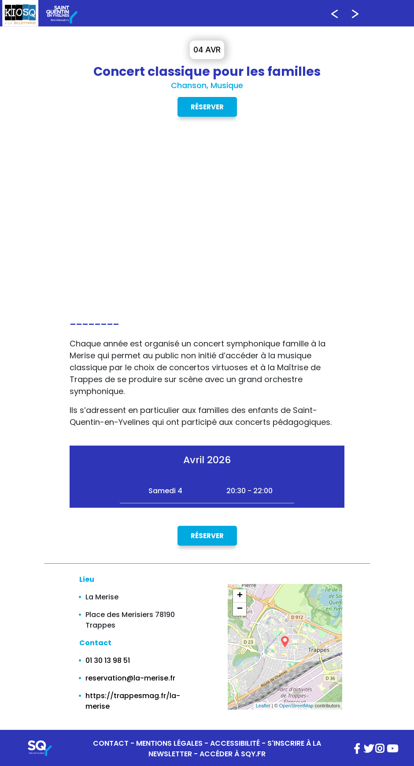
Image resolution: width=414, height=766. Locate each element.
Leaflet (263, 705)
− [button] (240, 609)
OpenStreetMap (296, 705)
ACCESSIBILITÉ (235, 743)
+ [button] (240, 595)
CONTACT (111, 743)
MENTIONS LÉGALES (169, 743)
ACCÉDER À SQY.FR (233, 754)
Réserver (207, 107)
